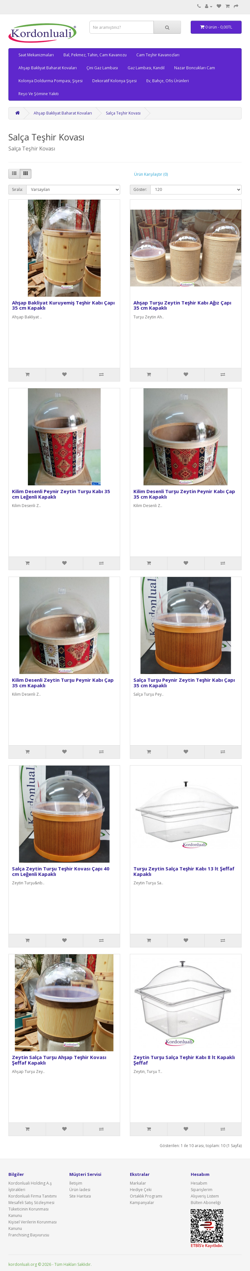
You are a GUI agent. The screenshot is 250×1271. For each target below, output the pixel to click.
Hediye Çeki (141, 1189)
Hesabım (199, 1183)
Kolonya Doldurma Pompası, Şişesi (50, 80)
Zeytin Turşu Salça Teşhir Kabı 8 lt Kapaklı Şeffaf (184, 1060)
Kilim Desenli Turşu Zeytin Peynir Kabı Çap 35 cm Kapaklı (184, 494)
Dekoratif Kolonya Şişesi (114, 80)
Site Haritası (80, 1196)
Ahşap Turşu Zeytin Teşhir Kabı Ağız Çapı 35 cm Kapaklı (182, 305)
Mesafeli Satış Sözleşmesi (31, 1202)
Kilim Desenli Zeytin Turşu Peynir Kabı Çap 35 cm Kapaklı (63, 683)
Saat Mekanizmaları (36, 55)
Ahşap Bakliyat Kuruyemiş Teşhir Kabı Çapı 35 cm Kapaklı (63, 305)
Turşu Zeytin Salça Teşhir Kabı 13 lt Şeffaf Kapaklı (183, 871)
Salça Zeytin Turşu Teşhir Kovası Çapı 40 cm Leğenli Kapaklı (60, 871)
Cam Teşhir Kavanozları (157, 55)
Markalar (138, 1183)
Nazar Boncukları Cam (194, 68)
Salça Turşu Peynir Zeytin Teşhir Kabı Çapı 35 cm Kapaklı (184, 683)
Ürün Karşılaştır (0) (151, 174)
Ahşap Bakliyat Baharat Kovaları (47, 68)
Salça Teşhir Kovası (123, 113)
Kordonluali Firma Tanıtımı (32, 1196)
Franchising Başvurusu (28, 1235)
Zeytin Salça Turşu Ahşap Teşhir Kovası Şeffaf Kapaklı (59, 1060)
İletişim (75, 1183)
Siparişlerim (201, 1189)
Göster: (140, 189)
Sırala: (17, 189)
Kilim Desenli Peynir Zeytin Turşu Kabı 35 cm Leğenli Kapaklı (61, 494)
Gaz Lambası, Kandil (146, 68)
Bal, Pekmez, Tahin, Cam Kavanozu (95, 55)
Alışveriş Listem (205, 1196)
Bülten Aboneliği (206, 1202)
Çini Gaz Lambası (102, 68)
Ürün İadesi (79, 1189)
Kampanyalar (142, 1202)
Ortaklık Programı (146, 1196)
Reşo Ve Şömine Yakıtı (38, 93)
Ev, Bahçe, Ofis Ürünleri (167, 80)
